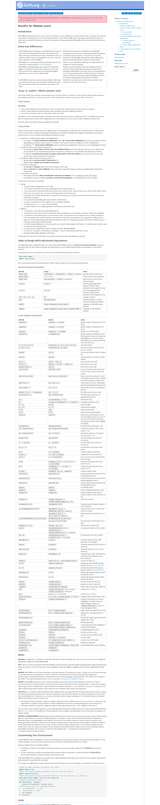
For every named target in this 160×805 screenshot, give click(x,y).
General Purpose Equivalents (129, 41)
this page (72, 18)
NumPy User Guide (56, 13)
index (124, 13)
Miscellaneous (119, 57)
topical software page (76, 793)
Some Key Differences (127, 26)
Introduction (124, 24)
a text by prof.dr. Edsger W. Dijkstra (72, 664)
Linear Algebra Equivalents (132, 45)
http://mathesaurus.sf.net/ (30, 790)
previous (137, 13)
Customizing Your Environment (130, 49)
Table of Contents (121, 19)
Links (122, 51)
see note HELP (48, 272)
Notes (122, 47)
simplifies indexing (47, 664)
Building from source (121, 63)
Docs (29, 13)
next (130, 13)
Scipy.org (22, 13)
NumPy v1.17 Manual (40, 13)
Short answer (127, 32)
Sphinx (81, 802)
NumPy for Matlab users (125, 21)
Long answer (127, 34)
